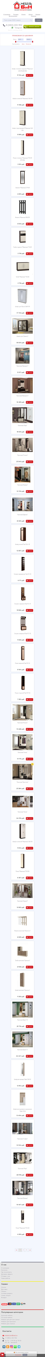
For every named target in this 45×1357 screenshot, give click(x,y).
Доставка (15, 14)
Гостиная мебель (6, 1318)
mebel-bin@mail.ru (11, 1335)
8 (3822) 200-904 (14, 25)
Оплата (23, 14)
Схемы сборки (6, 1296)
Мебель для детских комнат (10, 1320)
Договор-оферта (6, 1274)
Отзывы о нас (5, 1276)
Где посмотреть (13, 16)
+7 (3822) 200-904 (11, 1338)
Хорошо (25, 1355)
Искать (38, 20)
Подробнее (18, 1355)
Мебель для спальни (8, 1324)
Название (28, 44)
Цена (23, 44)
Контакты (33, 16)
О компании (6, 14)
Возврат (38, 14)
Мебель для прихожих (8, 1322)
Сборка (31, 14)
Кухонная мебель (7, 1315)
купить (30, 75)
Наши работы (5, 1278)
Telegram (18, 28)
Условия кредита (6, 1293)
